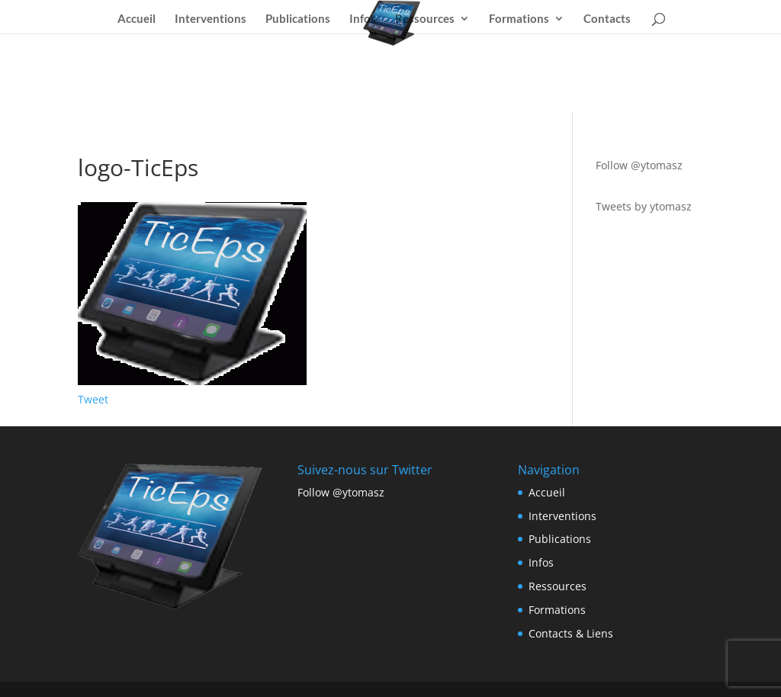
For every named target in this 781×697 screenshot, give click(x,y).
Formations (519, 19)
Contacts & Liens (571, 633)
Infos (362, 19)
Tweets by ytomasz (644, 206)
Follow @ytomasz (639, 165)
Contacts (607, 19)
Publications (297, 19)
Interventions (210, 19)
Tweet (93, 399)
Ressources (425, 19)
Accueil (136, 19)
